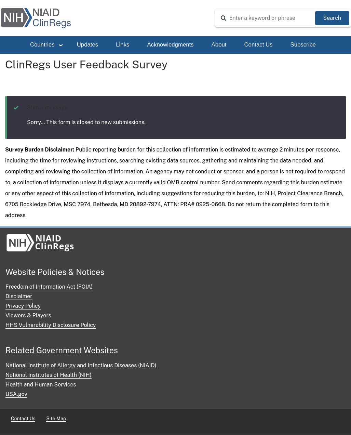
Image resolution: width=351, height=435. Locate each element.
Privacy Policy (23, 306)
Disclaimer (18, 296)
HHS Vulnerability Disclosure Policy (50, 325)
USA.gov (16, 394)
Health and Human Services (40, 384)
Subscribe (303, 44)
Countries (42, 44)
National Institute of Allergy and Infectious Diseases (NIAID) (80, 365)
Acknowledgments (170, 44)
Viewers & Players (28, 315)
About (219, 44)
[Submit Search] (332, 18)
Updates (87, 44)
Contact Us (258, 44)
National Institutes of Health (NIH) (48, 375)
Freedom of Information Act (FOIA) (49, 287)
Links (122, 44)
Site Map (56, 418)
